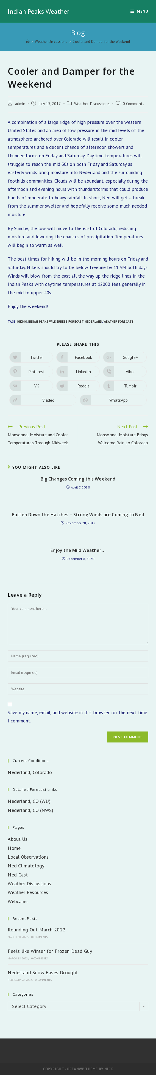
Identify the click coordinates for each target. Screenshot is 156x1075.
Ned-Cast (18, 875)
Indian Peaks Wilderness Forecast (55, 321)
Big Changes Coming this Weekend (78, 479)
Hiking (22, 321)
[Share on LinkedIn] (78, 371)
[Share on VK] (31, 385)
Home (14, 848)
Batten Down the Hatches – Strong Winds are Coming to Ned (78, 515)
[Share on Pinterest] (31, 371)
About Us (17, 839)
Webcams (17, 901)
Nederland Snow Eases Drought (43, 972)
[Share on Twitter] (31, 357)
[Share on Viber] (124, 371)
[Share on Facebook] (78, 357)
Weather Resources (28, 892)
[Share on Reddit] (78, 385)
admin (20, 103)
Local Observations (28, 857)
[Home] (28, 41)
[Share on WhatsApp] (113, 400)
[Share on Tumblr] (124, 385)
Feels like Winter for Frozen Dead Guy (50, 951)
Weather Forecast (118, 321)
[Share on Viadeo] (42, 400)
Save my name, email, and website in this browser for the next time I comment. (77, 717)
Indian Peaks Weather (38, 11)
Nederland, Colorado (30, 772)
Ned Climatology (26, 865)
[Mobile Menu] (139, 11)
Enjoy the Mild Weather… (78, 550)
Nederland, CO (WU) (29, 801)
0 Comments (133, 103)
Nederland (93, 321)
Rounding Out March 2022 (36, 929)
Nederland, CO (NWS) (30, 810)
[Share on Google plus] (124, 357)
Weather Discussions (92, 103)
